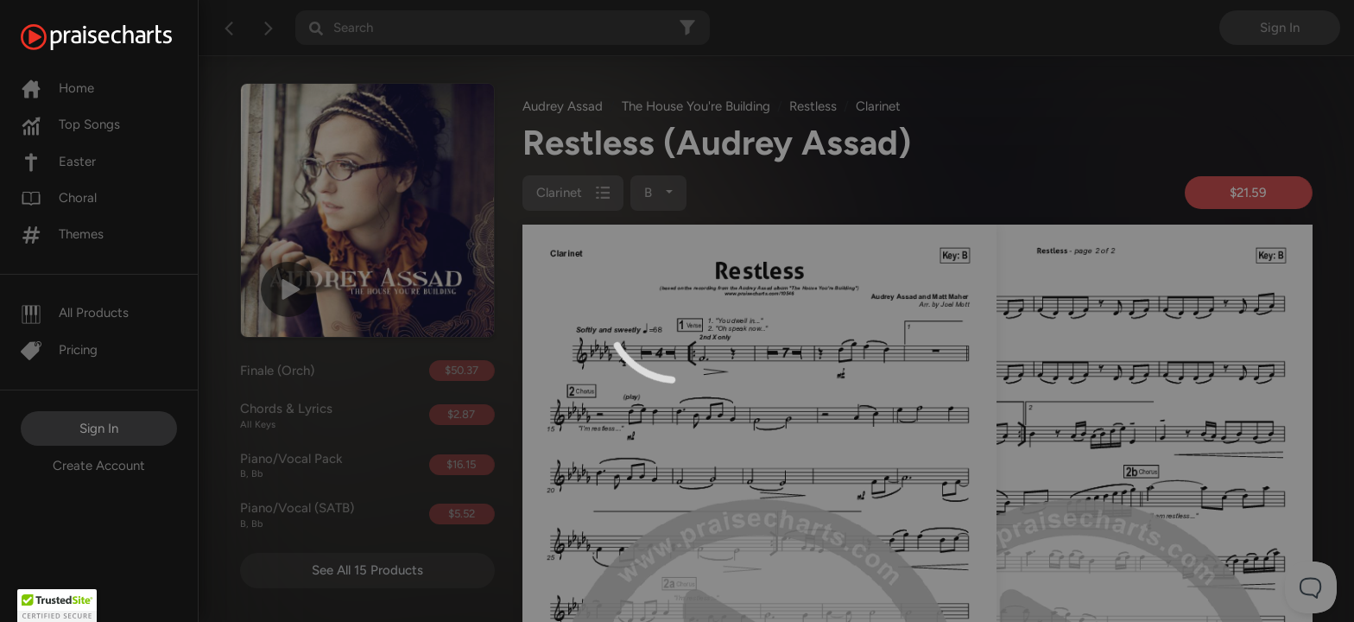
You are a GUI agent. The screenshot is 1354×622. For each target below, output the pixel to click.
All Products (75, 313)
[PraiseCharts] (118, 37)
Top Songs (70, 124)
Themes (62, 234)
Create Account (99, 465)
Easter (58, 161)
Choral (59, 198)
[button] (57, 605)
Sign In (98, 428)
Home (57, 88)
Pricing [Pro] (59, 350)
